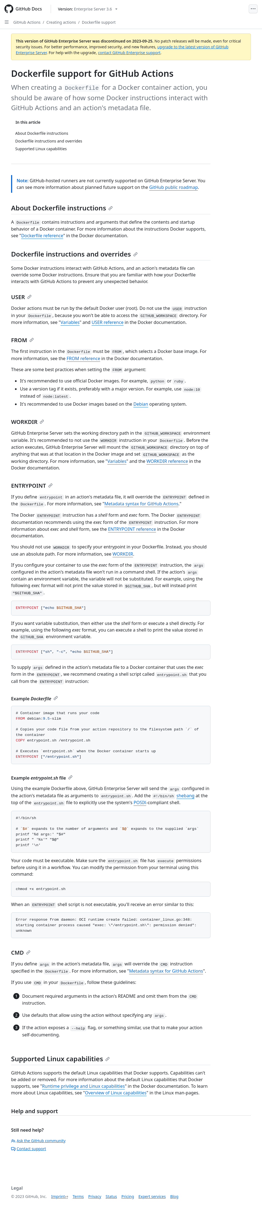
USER (21, 297)
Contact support (28, 1148)
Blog (174, 1196)
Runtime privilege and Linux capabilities (83, 1086)
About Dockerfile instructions (62, 207)
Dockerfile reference (42, 236)
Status (111, 1196)
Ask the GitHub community (38, 1140)
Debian (140, 404)
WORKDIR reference (167, 461)
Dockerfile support (98, 22)
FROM (22, 340)
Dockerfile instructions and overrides (74, 253)
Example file (42, 778)
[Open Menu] (253, 8)
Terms (78, 1196)
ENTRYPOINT (32, 485)
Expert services (152, 1196)
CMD (20, 952)
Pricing (127, 1196)
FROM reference (83, 358)
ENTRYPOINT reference (132, 529)
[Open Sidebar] (6, 22)
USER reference (108, 322)
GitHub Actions (26, 22)
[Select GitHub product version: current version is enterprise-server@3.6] (87, 9)
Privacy (94, 1196)
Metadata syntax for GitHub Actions (141, 504)
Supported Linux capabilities (60, 1058)
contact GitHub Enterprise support (129, 52)
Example (34, 699)
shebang (185, 796)
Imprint (58, 1196)
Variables (70, 322)
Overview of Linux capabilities (116, 1093)
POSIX (139, 802)
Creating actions (61, 22)
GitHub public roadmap (173, 187)
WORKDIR (27, 422)
